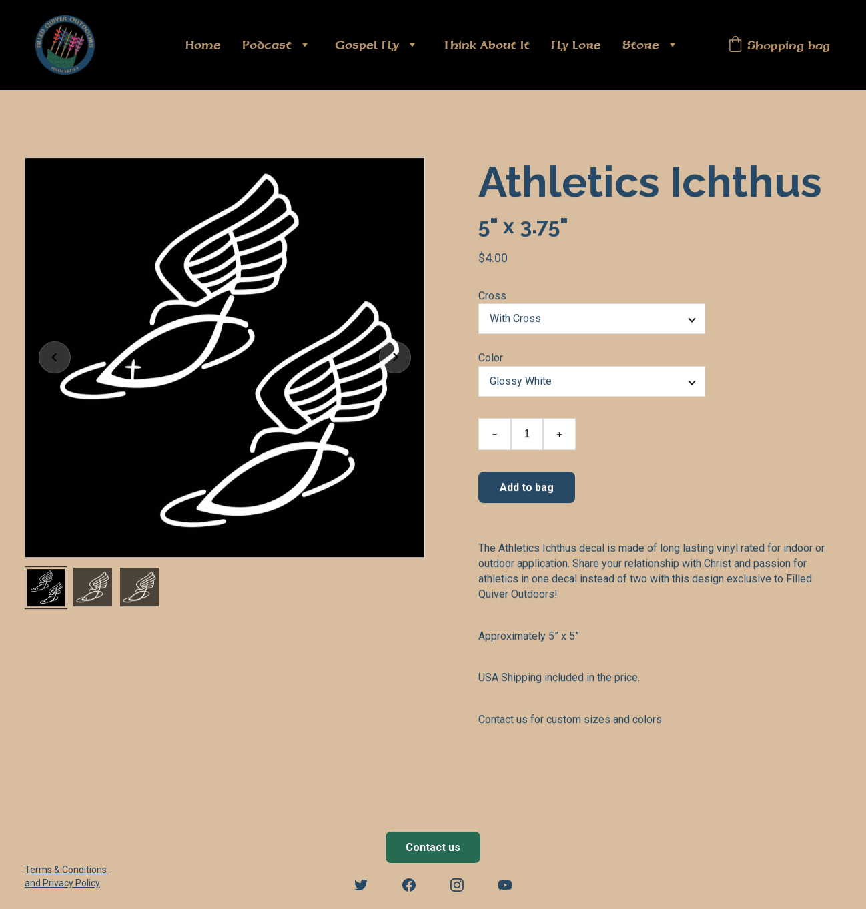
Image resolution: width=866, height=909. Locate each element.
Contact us (433, 847)
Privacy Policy (71, 883)
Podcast (267, 44)
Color (490, 361)
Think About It (486, 44)
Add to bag (527, 490)
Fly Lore (576, 44)
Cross (492, 299)
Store (640, 44)
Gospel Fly (367, 44)
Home (203, 44)
